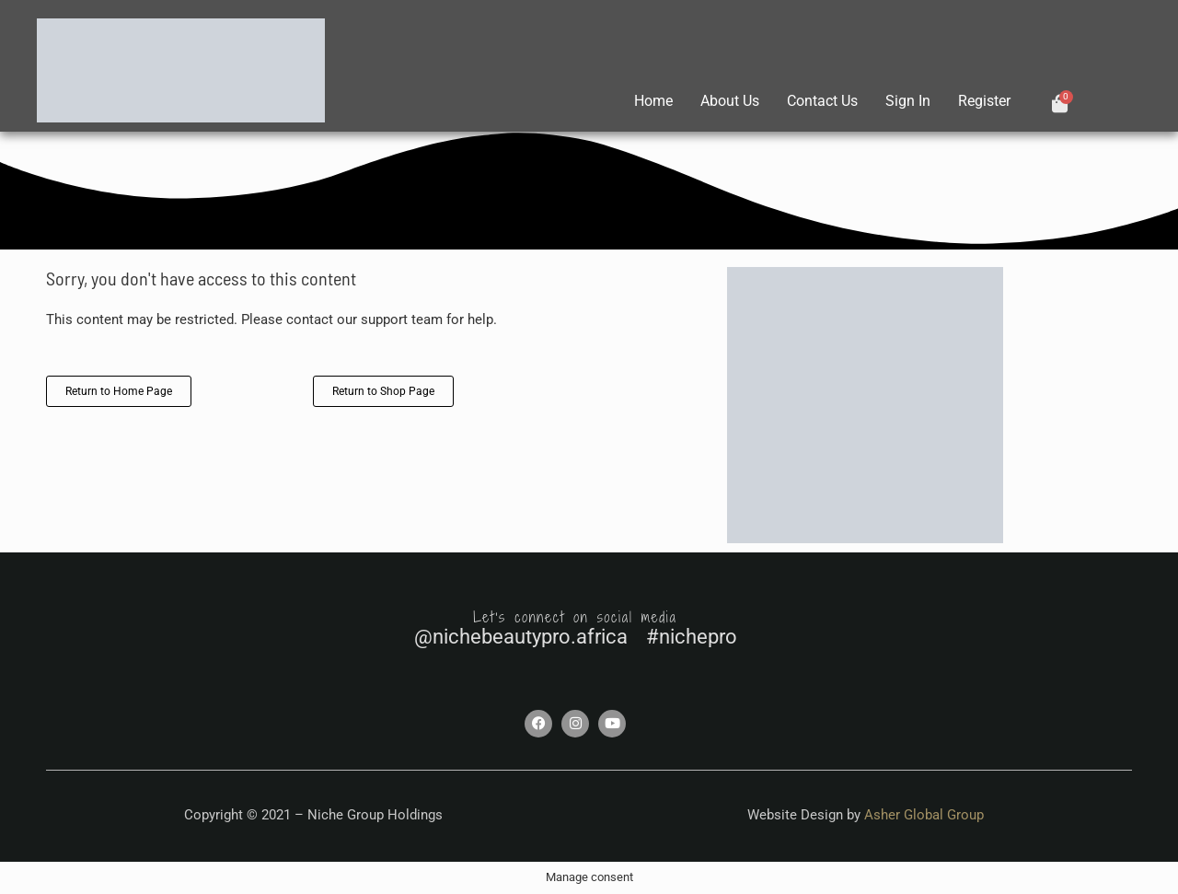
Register (984, 101)
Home (653, 101)
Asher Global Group (924, 815)
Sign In (907, 101)
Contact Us (822, 101)
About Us (729, 101)
